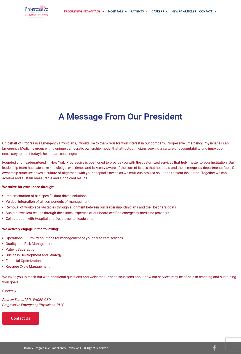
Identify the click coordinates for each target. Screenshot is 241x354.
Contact (206, 11)
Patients (137, 11)
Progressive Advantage (82, 11)
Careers (158, 11)
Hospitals (115, 11)
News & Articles (184, 11)
